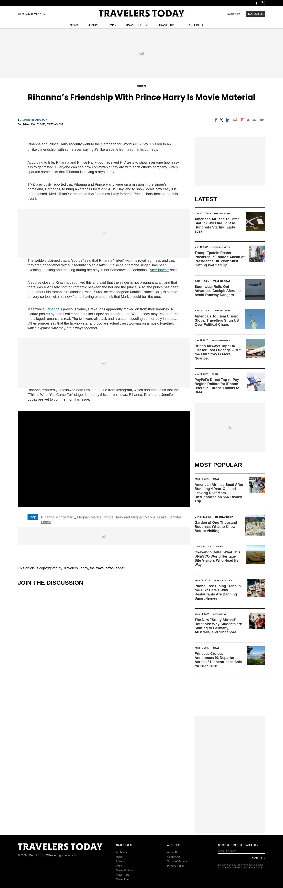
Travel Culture (223, 580)
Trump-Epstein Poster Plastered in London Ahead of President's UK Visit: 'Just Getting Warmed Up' (219, 259)
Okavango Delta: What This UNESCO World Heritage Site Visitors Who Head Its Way (217, 558)
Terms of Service (177, 861)
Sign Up (257, 858)
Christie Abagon (35, 119)
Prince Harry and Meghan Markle (129, 517)
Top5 (119, 865)
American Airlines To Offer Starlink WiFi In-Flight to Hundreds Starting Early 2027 (217, 225)
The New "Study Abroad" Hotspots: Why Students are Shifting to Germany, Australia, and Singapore (218, 626)
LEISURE (93, 25)
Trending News (221, 213)
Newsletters (232, 14)
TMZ (31, 184)
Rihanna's (54, 309)
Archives (121, 852)
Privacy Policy (175, 865)
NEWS (74, 25)
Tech (215, 374)
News (216, 479)
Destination (220, 614)
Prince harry (65, 517)
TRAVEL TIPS (167, 25)
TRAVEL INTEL (194, 25)
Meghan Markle (89, 517)
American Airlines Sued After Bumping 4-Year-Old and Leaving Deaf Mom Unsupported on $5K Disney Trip (219, 493)
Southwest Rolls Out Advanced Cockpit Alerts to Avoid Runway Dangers (218, 291)
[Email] (254, 119)
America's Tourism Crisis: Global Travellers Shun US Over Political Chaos (217, 320)
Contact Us (174, 856)
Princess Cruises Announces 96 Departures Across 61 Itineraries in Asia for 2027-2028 (218, 660)
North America (224, 516)
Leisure (120, 861)
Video (141, 86)
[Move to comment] (261, 119)
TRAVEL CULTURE (137, 25)
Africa (219, 546)
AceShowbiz (159, 270)
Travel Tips (122, 874)
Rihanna (47, 517)
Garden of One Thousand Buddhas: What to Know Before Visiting (216, 527)
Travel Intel (122, 879)
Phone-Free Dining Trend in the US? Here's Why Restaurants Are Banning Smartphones (218, 592)
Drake (162, 517)
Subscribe (255, 13)
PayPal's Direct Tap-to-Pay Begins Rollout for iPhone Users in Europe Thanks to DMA (217, 386)
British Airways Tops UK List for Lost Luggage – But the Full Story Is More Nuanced (218, 352)
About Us (172, 852)
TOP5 (112, 25)
